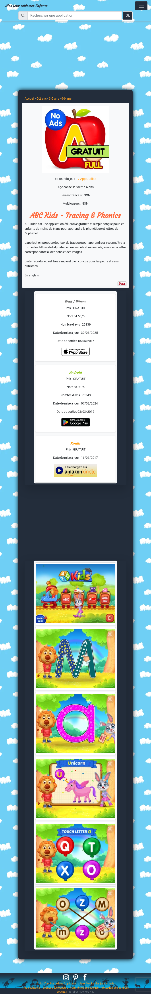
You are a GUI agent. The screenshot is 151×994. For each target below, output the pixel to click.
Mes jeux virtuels (104, 983)
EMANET (61, 991)
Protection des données (115, 987)
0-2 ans (42, 98)
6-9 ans (66, 98)
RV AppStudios (86, 179)
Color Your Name (47, 983)
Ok (128, 15)
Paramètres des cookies (84, 987)
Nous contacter (31, 987)
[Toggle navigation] (141, 5)
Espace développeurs (55, 987)
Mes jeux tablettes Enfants (26, 6)
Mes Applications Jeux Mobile (76, 983)
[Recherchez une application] (74, 15)
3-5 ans (54, 98)
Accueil (29, 98)
